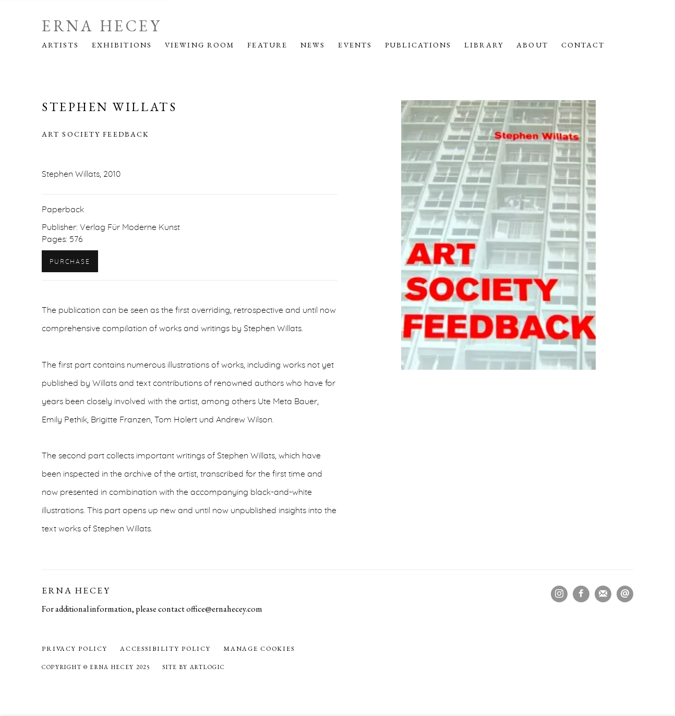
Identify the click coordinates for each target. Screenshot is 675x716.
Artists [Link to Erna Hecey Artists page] (60, 45)
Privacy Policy (74, 649)
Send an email (625, 594)
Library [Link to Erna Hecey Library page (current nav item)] (483, 45)
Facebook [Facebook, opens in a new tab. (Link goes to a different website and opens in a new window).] (581, 594)
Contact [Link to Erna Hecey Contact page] (583, 45)
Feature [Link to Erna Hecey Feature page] (267, 45)
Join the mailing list (603, 594)
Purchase (70, 262)
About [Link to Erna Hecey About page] (532, 45)
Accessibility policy (165, 649)
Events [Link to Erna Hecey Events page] (355, 45)
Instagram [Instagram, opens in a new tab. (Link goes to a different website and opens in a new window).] (559, 594)
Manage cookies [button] (259, 649)
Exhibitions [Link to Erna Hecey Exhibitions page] (122, 45)
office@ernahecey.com (224, 608)
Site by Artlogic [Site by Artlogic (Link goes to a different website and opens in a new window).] (193, 667)
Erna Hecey (102, 26)
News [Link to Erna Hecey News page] (312, 45)
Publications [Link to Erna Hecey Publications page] (418, 45)
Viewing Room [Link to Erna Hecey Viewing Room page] (199, 45)
